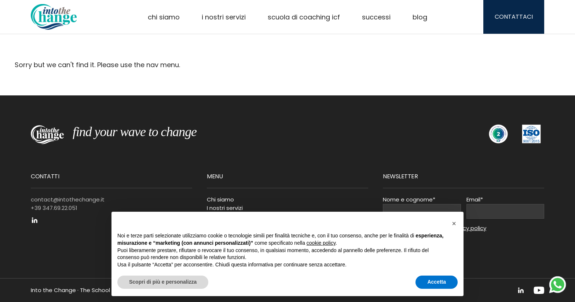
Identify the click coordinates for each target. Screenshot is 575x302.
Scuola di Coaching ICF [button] (304, 17)
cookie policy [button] (321, 243)
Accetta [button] (436, 282)
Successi (376, 17)
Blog (420, 17)
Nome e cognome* (409, 199)
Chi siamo (164, 17)
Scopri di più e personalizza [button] (163, 282)
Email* (474, 199)
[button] (454, 223)
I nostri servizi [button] (224, 17)
